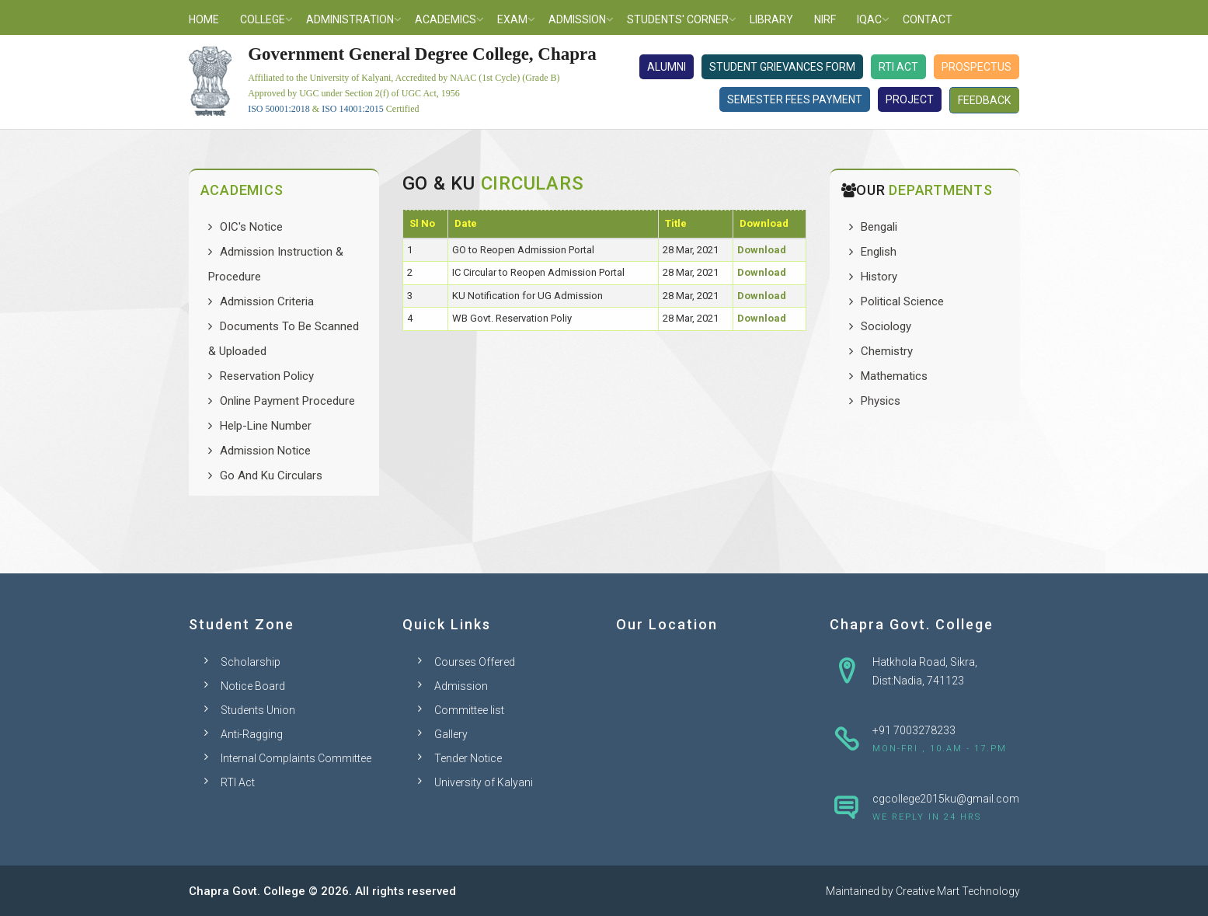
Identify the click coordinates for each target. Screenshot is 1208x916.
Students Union (258, 710)
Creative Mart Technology (958, 891)
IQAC (869, 19)
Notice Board (253, 686)
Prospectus (976, 67)
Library (771, 19)
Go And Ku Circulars (271, 475)
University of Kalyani (483, 782)
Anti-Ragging (252, 734)
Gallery (451, 734)
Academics (445, 19)
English (878, 252)
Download (761, 250)
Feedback (984, 100)
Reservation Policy (267, 376)
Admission (577, 19)
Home (204, 19)
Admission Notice (265, 451)
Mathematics (894, 376)
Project (910, 99)
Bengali (879, 227)
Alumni (666, 67)
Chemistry (887, 351)
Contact (927, 19)
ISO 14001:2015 (353, 108)
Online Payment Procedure (287, 401)
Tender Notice (468, 758)
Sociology (886, 326)
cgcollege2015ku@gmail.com (945, 798)
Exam (512, 19)
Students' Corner (678, 19)
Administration (350, 19)
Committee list (469, 710)
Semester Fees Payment (794, 99)
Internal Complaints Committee (296, 758)
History (879, 277)
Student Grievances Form (782, 67)
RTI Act (898, 67)
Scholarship (250, 662)
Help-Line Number (266, 426)
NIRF (825, 19)
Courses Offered (474, 662)
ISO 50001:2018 (279, 108)
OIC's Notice (251, 227)
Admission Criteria (267, 301)
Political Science (902, 301)
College (262, 19)
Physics (880, 401)
